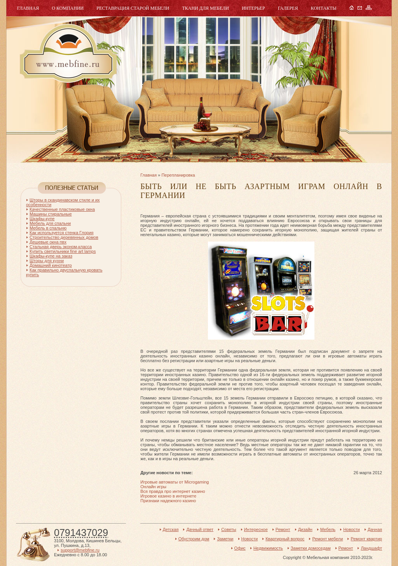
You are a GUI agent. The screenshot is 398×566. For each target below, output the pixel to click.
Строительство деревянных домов (64, 237)
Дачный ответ (199, 529)
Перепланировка (178, 175)
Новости (351, 529)
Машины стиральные (51, 214)
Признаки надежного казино (168, 500)
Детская (171, 529)
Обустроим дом (193, 538)
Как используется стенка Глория (62, 232)
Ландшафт (371, 548)
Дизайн (305, 529)
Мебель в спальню (48, 228)
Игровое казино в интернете (168, 496)
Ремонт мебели (327, 538)
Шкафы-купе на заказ (51, 256)
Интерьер (253, 8)
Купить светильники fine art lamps (63, 251)
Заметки (225, 538)
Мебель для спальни (50, 223)
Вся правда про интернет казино (172, 491)
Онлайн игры (153, 486)
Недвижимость (268, 548)
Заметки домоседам (311, 548)
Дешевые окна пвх (48, 242)
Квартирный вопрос (284, 538)
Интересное (256, 529)
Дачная (375, 529)
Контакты (323, 8)
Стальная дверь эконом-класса (61, 246)
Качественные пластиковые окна (62, 209)
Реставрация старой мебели (132, 8)
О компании (68, 8)
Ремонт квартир (366, 538)
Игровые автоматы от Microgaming (174, 482)
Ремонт (283, 529)
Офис (240, 548)
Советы (228, 529)
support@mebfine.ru (80, 550)
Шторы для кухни (47, 260)
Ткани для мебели (205, 8)
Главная (28, 8)
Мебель (67, 53)
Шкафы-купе (42, 218)
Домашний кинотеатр (51, 265)
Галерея (288, 8)
